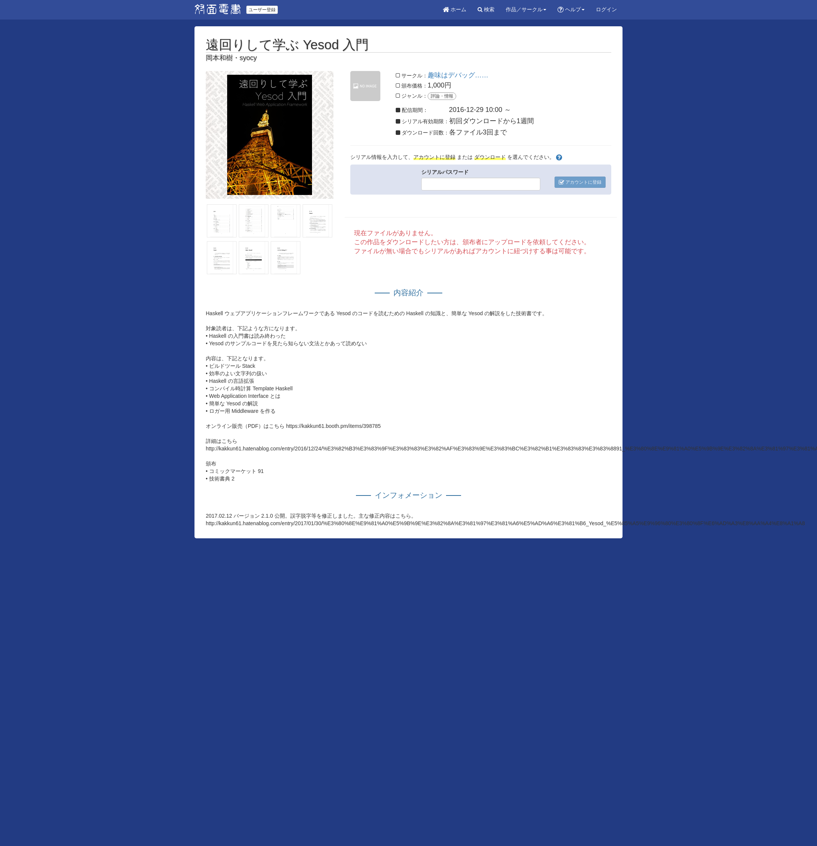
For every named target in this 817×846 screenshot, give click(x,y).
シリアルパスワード (445, 172)
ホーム (454, 9)
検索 (486, 9)
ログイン (606, 9)
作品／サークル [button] (526, 9)
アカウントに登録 (580, 182)
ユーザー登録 (262, 9)
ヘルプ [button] (571, 9)
